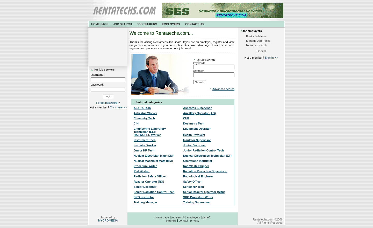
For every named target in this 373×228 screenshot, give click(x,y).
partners (171, 220)
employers (193, 217)
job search (178, 217)
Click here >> (118, 107)
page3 (206, 217)
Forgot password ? (108, 102)
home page (162, 217)
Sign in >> (271, 57)
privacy (194, 220)
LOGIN (261, 51)
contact (183, 220)
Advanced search (223, 89)
